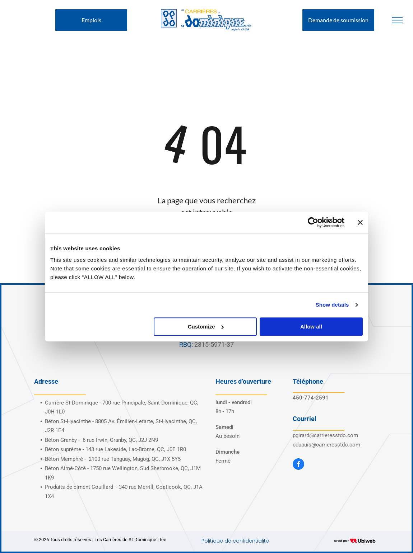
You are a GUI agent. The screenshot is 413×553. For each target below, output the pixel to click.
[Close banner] (360, 222)
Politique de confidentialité (235, 540)
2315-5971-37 (214, 344)
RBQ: (186, 344)
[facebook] (298, 465)
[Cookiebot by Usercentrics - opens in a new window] (313, 222)
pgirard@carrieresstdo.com (325, 435)
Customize (206, 326)
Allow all (311, 326)
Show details (332, 305)
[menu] (397, 20)
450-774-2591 (311, 397)
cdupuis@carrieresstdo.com (326, 444)
